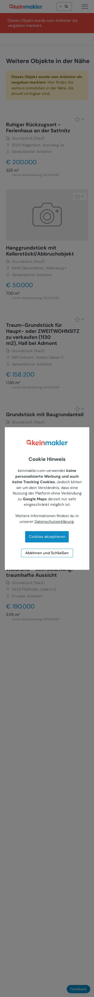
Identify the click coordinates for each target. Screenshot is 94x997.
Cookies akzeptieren (47, 536)
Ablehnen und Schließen (47, 552)
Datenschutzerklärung (54, 521)
